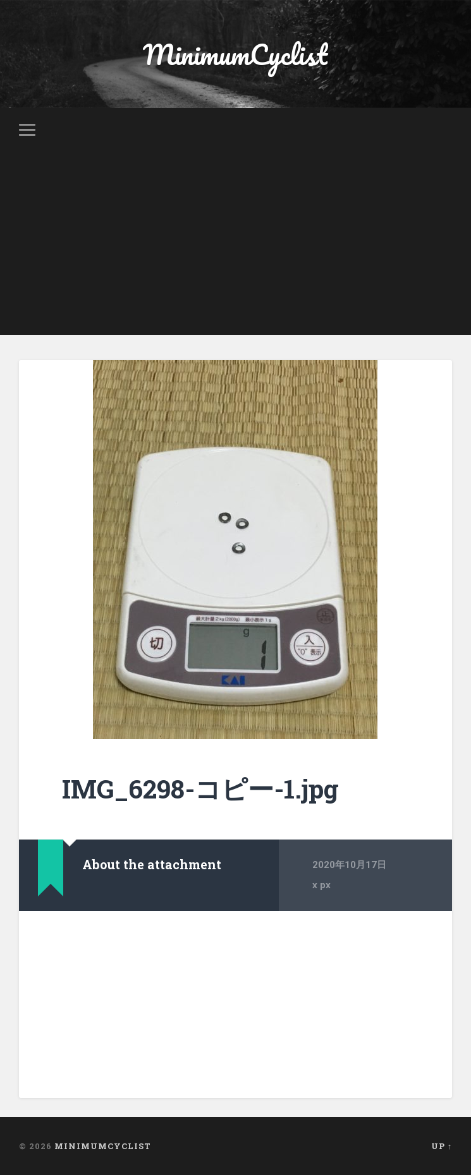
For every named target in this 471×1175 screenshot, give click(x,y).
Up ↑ (441, 1146)
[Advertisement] (235, 246)
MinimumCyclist (235, 54)
